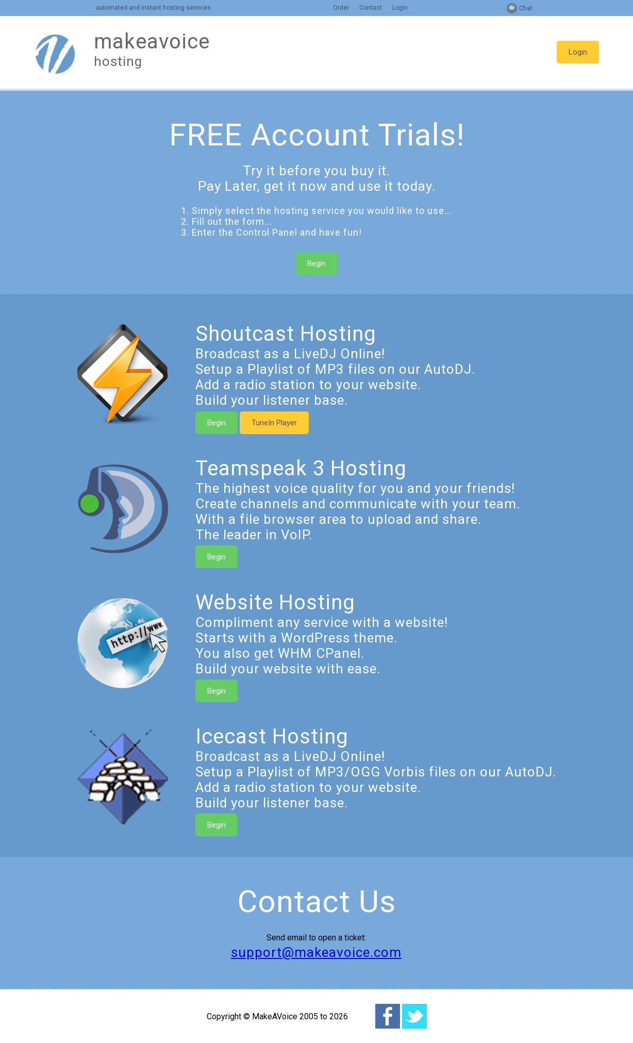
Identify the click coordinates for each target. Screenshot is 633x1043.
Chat (525, 8)
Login (400, 7)
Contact (370, 7)
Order (341, 7)
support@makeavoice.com (316, 952)
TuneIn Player (274, 422)
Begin (316, 263)
